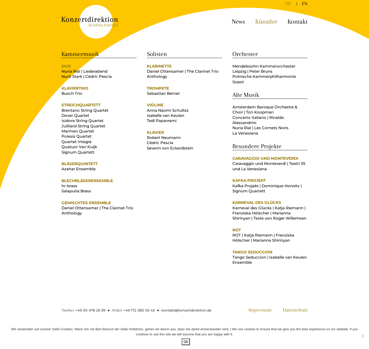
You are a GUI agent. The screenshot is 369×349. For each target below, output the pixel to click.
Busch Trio (71, 93)
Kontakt (298, 21)
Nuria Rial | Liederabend (84, 71)
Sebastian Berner (163, 93)
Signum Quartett (77, 152)
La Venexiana (245, 133)
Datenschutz (294, 310)
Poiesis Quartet (76, 136)
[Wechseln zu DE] (288, 3)
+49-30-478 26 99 (89, 310)
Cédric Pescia (160, 142)
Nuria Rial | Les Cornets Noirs (260, 127)
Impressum (257, 310)
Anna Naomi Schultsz (168, 110)
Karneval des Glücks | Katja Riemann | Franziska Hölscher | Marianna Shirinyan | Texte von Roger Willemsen (269, 213)
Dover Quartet (75, 115)
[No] (362, 335)
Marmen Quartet (77, 131)
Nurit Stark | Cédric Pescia (86, 76)
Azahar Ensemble (78, 168)
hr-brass (69, 185)
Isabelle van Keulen (165, 115)
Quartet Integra (76, 141)
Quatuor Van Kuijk (79, 146)
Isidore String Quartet (82, 120)
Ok (186, 342)
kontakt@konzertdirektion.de (184, 310)
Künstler (266, 21)
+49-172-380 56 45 (137, 310)
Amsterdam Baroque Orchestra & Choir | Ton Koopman (264, 110)
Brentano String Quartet (84, 110)
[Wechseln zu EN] (305, 3)
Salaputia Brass (76, 190)
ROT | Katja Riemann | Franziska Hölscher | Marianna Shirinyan (263, 238)
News (238, 21)
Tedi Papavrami (162, 120)
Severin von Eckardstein (170, 148)
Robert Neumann (164, 137)
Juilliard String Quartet (83, 126)
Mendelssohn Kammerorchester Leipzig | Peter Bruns (263, 69)
